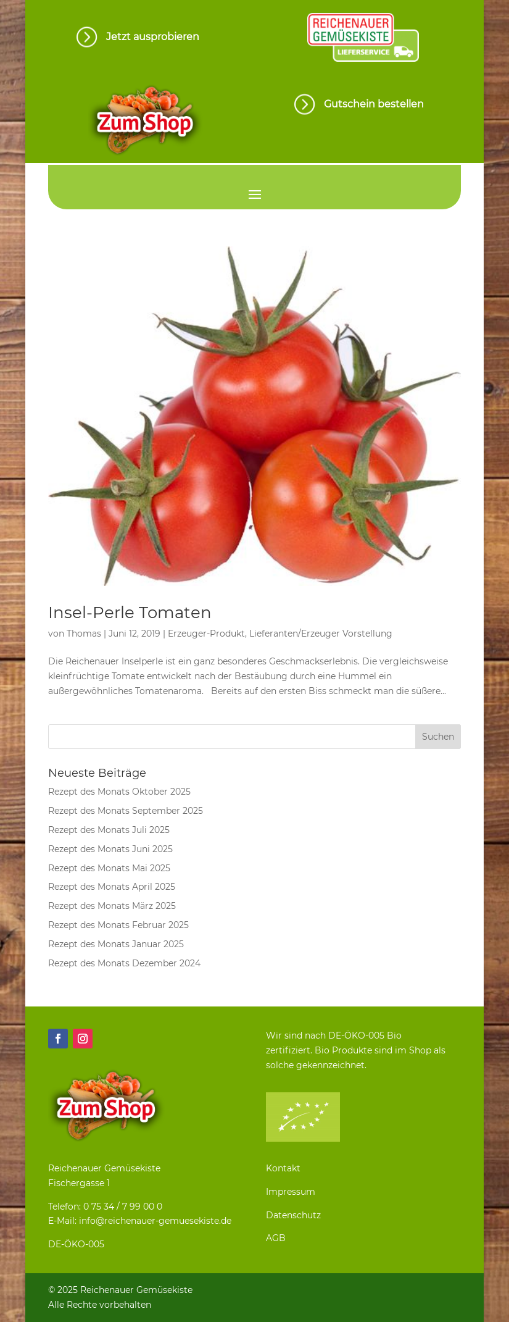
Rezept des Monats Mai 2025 (109, 868)
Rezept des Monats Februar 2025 (118, 925)
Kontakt (283, 1168)
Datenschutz (293, 1215)
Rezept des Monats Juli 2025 (109, 829)
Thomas (84, 633)
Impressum (290, 1191)
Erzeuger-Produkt (206, 633)
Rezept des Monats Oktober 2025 (119, 791)
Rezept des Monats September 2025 (125, 810)
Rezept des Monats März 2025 (112, 905)
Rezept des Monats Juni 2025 (110, 849)
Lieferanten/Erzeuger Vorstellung (320, 633)
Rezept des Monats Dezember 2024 (124, 963)
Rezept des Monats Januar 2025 (116, 944)
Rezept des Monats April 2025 (111, 886)
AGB (276, 1238)
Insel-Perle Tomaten (130, 612)
